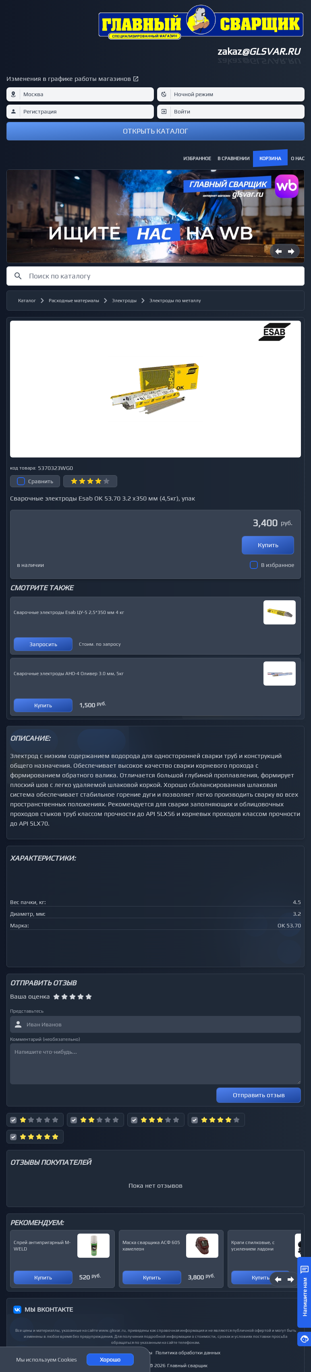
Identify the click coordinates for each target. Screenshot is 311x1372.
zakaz (259, 51)
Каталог (27, 300)
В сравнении (234, 158)
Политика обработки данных (188, 1353)
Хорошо (110, 1359)
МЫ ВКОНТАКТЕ (49, 1309)
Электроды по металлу (175, 300)
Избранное (197, 158)
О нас (298, 158)
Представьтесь (27, 1011)
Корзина (270, 158)
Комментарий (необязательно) (45, 1039)
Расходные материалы (74, 300)
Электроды (124, 300)
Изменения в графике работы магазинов (68, 78)
